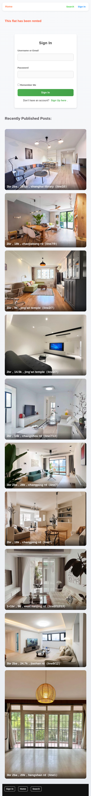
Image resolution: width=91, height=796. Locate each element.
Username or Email (28, 50)
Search (70, 6)
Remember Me (27, 85)
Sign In (82, 6)
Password (23, 67)
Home (8, 6)
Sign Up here (58, 100)
